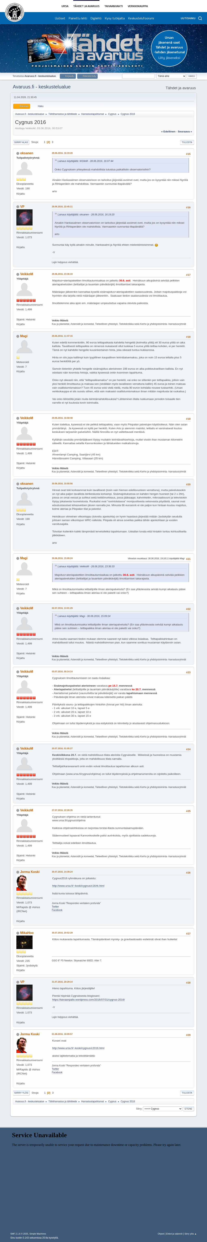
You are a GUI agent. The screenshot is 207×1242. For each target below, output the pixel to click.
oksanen (26, 153)
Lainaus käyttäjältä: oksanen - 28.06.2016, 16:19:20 (86, 214)
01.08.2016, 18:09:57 (62, 1034)
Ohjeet (161, 1234)
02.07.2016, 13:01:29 (62, 608)
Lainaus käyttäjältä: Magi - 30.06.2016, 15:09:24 (84, 616)
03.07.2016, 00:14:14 (62, 671)
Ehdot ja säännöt (174, 1234)
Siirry (139, 1108)
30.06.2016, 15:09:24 (62, 558)
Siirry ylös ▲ (190, 1234)
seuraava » (185, 131)
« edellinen (168, 131)
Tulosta (187, 142)
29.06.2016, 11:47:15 (62, 336)
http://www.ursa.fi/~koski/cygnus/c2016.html (78, 1048)
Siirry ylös (21, 1093)
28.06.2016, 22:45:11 (62, 206)
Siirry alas (21, 142)
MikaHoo (27, 933)
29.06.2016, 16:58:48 (62, 418)
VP (22, 206)
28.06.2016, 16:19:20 (62, 153)
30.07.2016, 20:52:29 (62, 933)
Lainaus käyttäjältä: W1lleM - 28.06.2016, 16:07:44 (85, 161)
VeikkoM (26, 274)
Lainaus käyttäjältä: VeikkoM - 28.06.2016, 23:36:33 (86, 566)
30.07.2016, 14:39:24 (62, 872)
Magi (23, 336)
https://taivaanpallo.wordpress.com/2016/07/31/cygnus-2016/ (88, 999)
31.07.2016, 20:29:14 (62, 982)
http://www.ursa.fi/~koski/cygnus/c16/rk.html (78, 885)
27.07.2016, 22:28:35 (62, 810)
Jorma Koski (30, 872)
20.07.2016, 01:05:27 (62, 748)
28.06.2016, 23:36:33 (62, 274)
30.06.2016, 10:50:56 (62, 483)
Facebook (57, 910)
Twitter (55, 906)
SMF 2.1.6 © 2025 (19, 1234)
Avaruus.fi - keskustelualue (42, 86)
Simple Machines (38, 1234)
